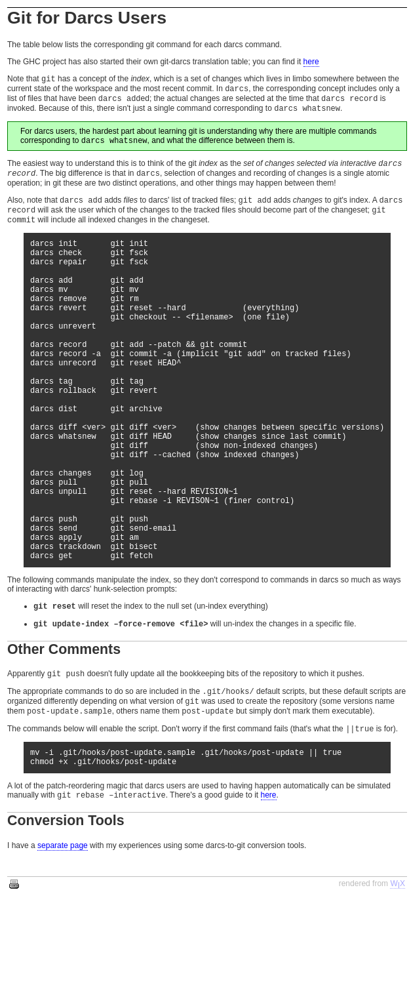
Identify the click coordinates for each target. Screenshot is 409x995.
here (311, 61)
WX (397, 980)
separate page (62, 941)
